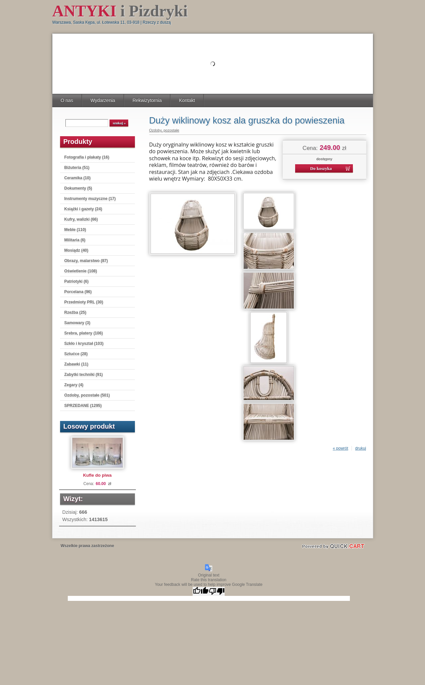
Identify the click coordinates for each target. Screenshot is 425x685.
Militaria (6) (74, 240)
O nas (67, 100)
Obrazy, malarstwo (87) (86, 260)
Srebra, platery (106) (83, 333)
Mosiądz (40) (76, 250)
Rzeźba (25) (75, 312)
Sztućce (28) (76, 354)
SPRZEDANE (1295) (83, 405)
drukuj (360, 448)
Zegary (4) (73, 385)
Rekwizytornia (147, 100)
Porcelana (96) (78, 291)
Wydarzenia (102, 100)
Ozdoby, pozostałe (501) (87, 395)
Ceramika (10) (77, 178)
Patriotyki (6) (76, 281)
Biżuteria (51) (76, 167)
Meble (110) (75, 229)
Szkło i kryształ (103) (83, 343)
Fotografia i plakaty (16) (87, 157)
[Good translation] (201, 591)
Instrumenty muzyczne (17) (90, 198)
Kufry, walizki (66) (81, 219)
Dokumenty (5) (78, 188)
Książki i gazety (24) (83, 209)
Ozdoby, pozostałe (164, 130)
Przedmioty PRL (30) (83, 302)
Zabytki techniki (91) (83, 374)
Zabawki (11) (76, 364)
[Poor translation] (217, 591)
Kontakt (187, 100)
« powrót (340, 448)
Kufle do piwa (97, 475)
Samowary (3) (77, 322)
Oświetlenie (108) (80, 271)
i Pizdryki (120, 11)
